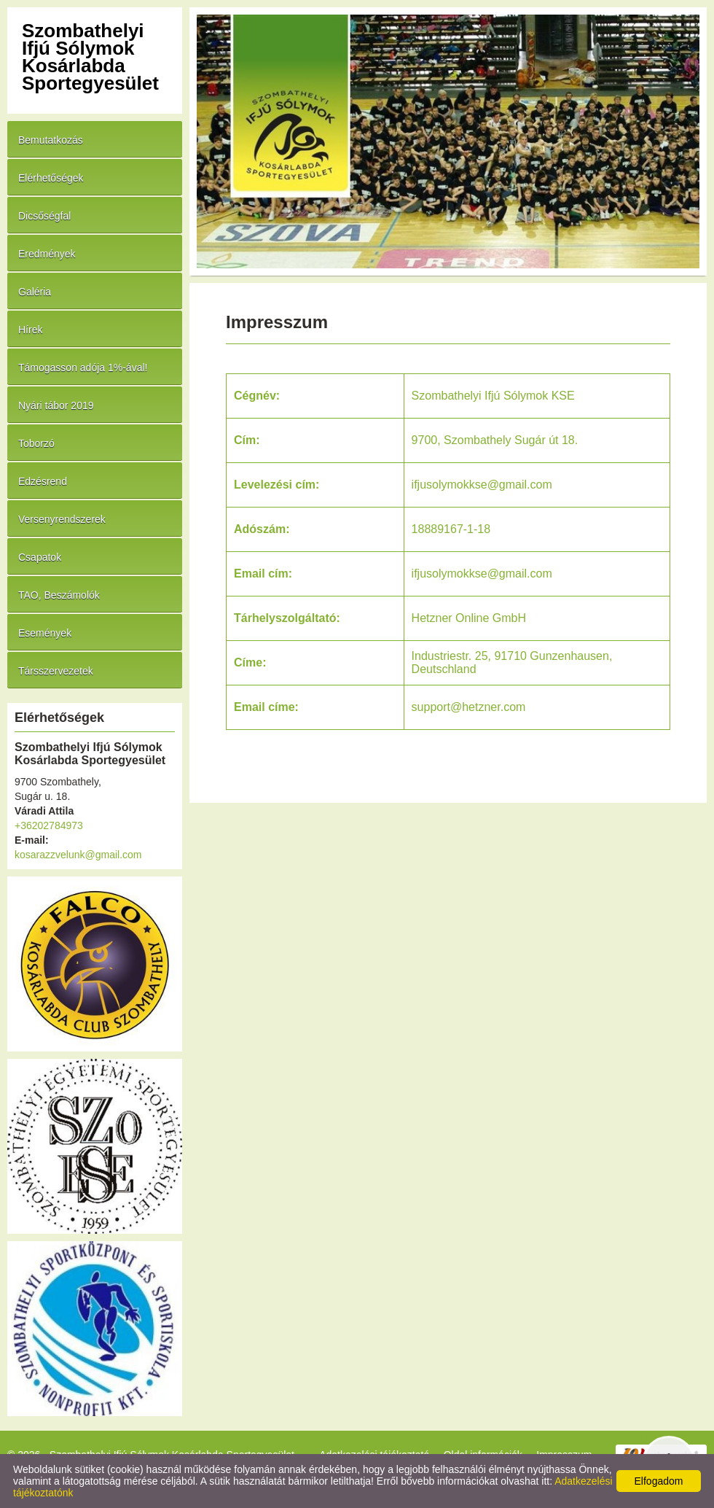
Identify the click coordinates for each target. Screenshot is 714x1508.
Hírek (30, 329)
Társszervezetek (55, 671)
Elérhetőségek (51, 178)
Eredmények (47, 254)
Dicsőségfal (44, 216)
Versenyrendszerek (62, 519)
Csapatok (39, 557)
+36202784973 (49, 825)
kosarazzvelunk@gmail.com (78, 854)
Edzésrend (42, 481)
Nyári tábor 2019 (56, 405)
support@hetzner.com (469, 707)
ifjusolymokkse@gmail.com (482, 573)
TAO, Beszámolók (59, 595)
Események (44, 633)
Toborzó (36, 443)
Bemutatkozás (50, 140)
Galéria (34, 292)
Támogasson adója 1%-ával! (82, 367)
